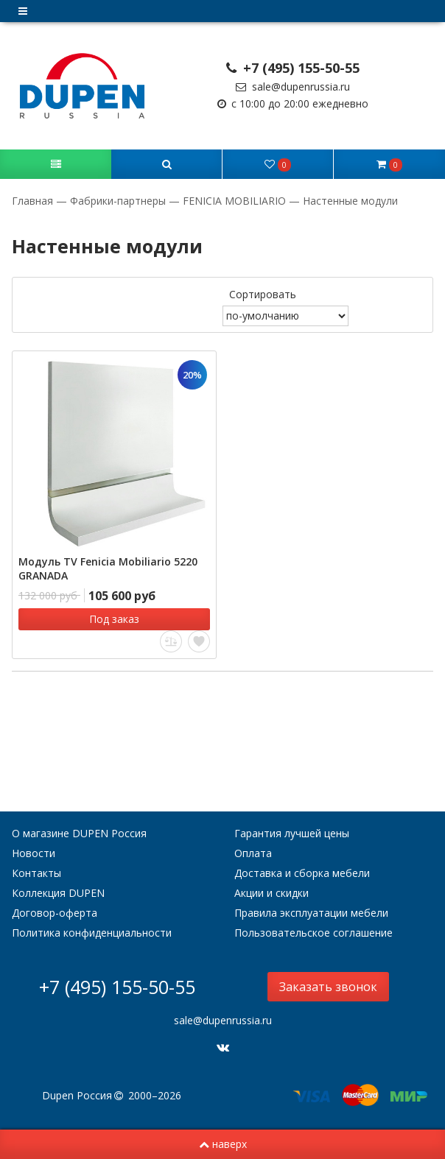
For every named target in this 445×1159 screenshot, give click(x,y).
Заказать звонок (328, 987)
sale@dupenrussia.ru (293, 87)
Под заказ (114, 619)
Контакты (36, 873)
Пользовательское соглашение (313, 933)
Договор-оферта (54, 913)
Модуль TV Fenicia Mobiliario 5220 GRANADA (107, 568)
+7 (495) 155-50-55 (293, 68)
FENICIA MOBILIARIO (234, 201)
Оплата (253, 853)
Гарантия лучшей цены (291, 833)
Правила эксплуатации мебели (311, 913)
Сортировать (262, 294)
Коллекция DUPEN (58, 893)
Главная (34, 201)
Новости (33, 853)
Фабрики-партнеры (118, 201)
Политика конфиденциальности (92, 933)
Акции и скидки (271, 893)
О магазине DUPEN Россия (79, 833)
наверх (223, 1144)
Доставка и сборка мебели (302, 873)
